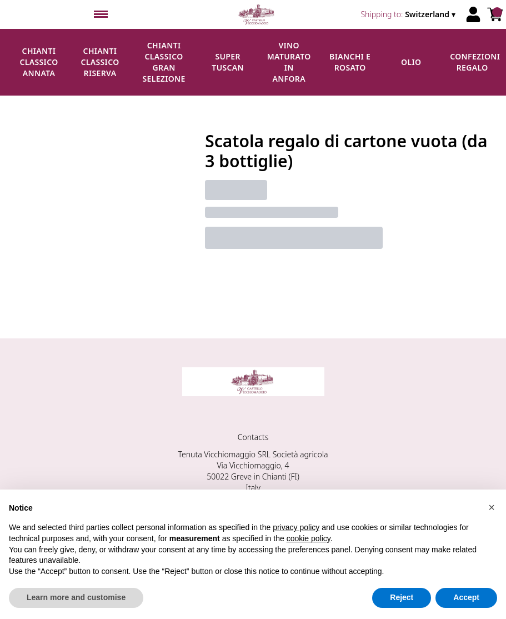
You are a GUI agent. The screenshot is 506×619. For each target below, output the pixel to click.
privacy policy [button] (296, 527)
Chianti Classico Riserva (100, 62)
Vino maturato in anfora (289, 62)
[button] (491, 507)
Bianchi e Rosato (349, 62)
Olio (411, 62)
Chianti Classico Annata (38, 62)
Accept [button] (466, 597)
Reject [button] (401, 597)
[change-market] (409, 14)
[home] (257, 14)
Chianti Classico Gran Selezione (163, 62)
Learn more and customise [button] (76, 597)
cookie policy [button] (308, 538)
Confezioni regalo (475, 62)
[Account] (473, 14)
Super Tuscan (228, 62)
